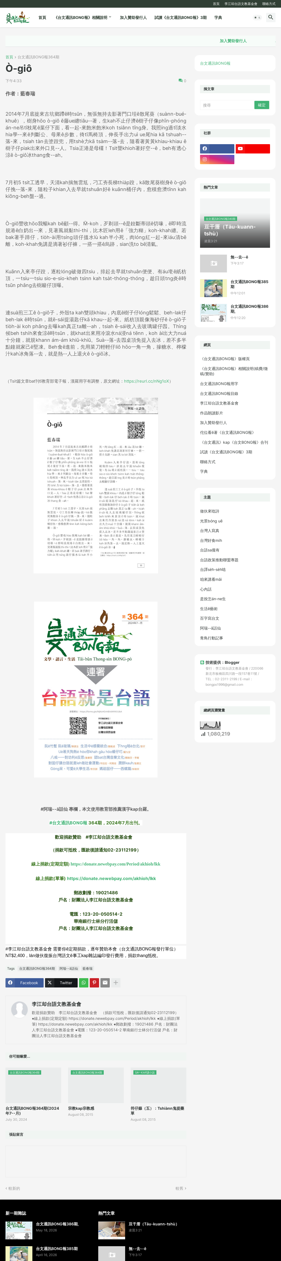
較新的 (14, 1188)
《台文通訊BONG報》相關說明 (80, 17)
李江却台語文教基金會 (240, 4)
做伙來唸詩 (209, 511)
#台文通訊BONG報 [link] (68, 823)
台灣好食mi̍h (211, 540)
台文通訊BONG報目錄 (219, 393)
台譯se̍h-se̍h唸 (213, 569)
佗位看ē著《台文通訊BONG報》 (228, 432)
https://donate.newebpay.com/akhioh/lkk (111, 878)
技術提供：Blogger (220, 662)
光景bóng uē (211, 521)
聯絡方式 (269, 4)
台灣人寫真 (209, 530)
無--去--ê (239, 257)
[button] (257, 17)
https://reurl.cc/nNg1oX (146, 381)
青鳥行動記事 (211, 638)
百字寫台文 (209, 618)
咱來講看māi (211, 579)
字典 (218, 17)
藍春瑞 (87, 968)
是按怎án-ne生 (213, 598)
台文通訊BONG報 (215, 63)
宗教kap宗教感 (81, 1108)
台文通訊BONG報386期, (249, 309)
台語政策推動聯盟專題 (219, 559)
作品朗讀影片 (211, 413)
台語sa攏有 (210, 550)
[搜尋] (227, 105)
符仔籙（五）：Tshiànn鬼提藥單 (157, 1110)
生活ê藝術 (209, 608)
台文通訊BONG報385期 (249, 284)
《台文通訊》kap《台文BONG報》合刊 (234, 442)
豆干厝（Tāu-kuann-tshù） (154, 1224)
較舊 (179, 1188)
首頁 (216, 4)
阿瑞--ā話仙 (69, 968)
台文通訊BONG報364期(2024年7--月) (32, 1110)
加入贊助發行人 (133, 17)
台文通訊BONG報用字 (219, 383)
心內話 (206, 589)
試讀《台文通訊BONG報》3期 (180, 17)
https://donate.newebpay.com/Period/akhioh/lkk (115, 864)
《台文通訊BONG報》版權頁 (225, 358)
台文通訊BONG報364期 (38, 57)
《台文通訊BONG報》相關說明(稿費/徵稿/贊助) (234, 371)
